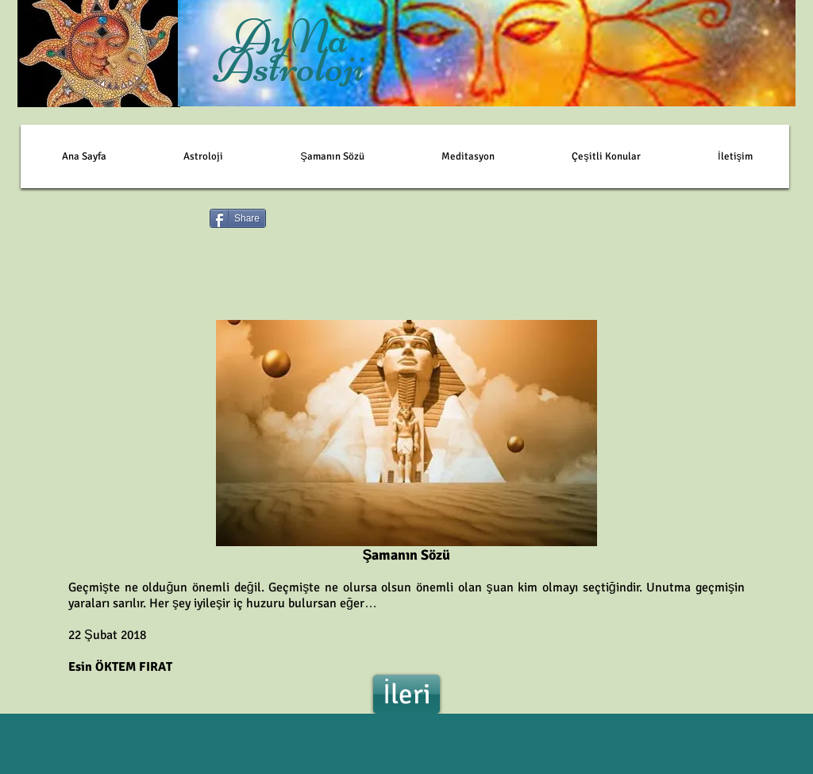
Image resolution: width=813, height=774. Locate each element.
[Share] (238, 218)
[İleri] (406, 694)
